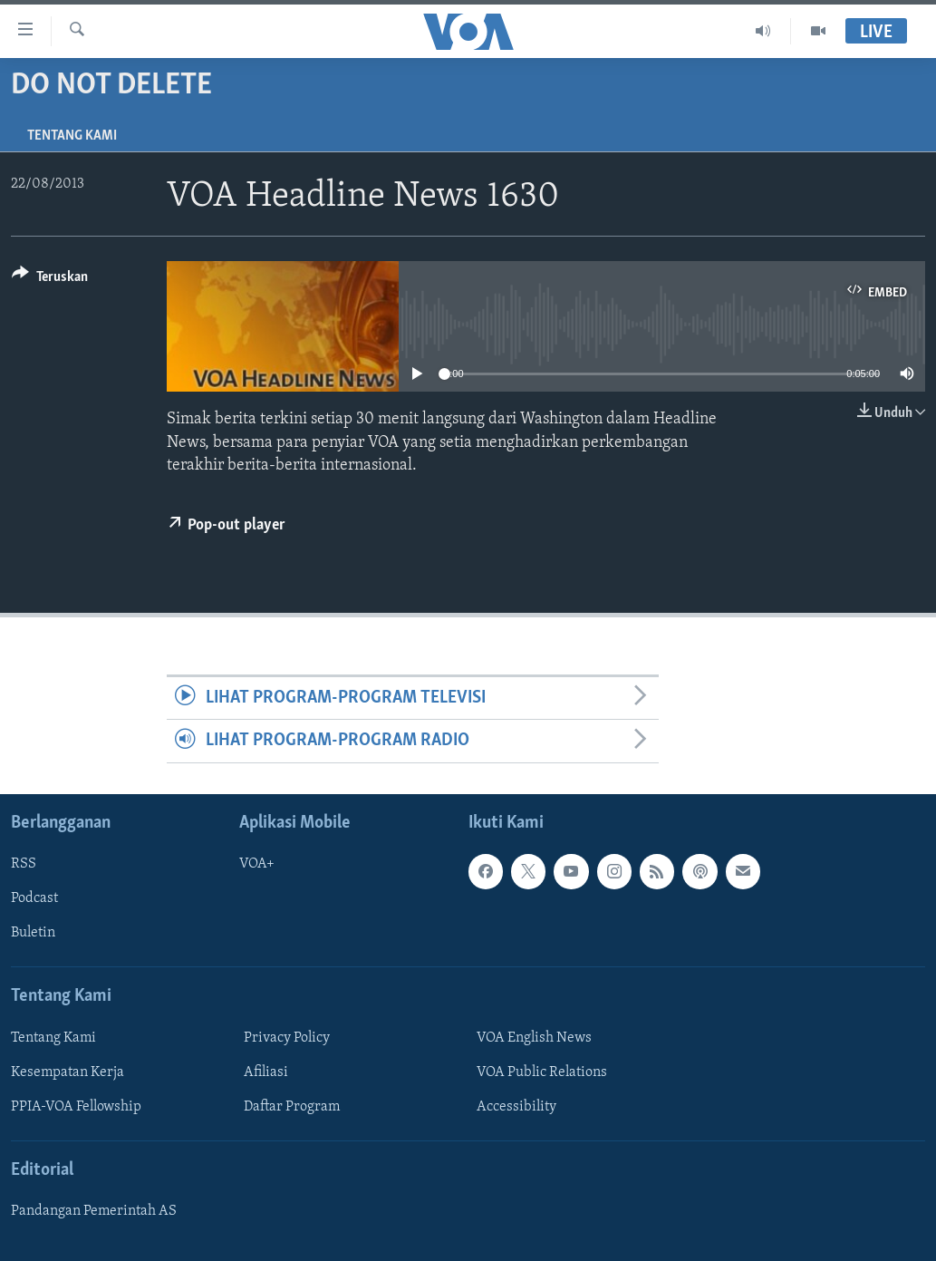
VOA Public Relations (542, 1072)
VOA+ (257, 864)
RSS (23, 864)
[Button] (50, 279)
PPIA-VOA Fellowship (76, 1107)
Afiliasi (266, 1072)
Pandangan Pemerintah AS (94, 1211)
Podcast (34, 898)
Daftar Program (292, 1107)
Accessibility (516, 1107)
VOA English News (534, 1038)
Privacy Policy (287, 1038)
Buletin (33, 933)
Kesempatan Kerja (67, 1072)
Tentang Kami (72, 136)
